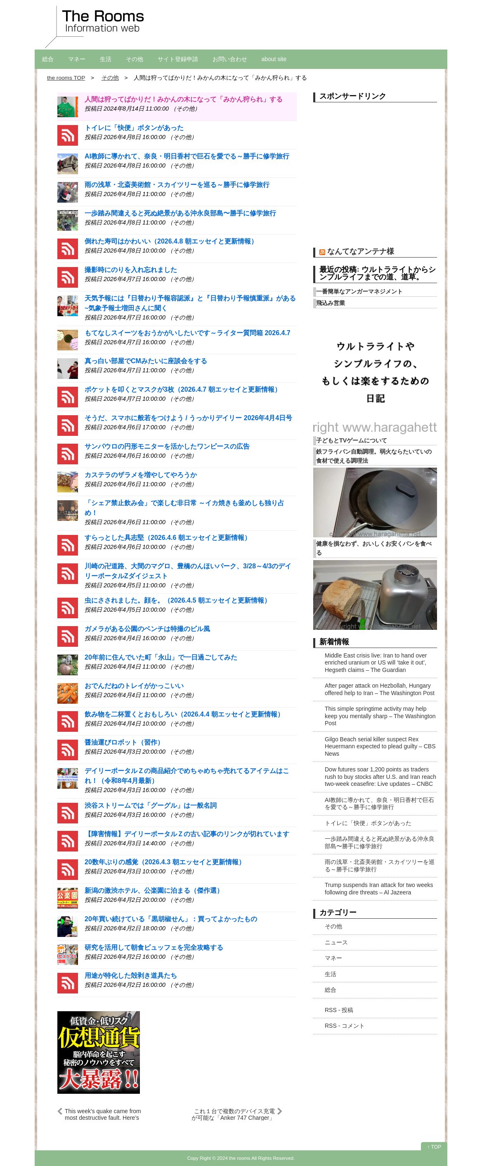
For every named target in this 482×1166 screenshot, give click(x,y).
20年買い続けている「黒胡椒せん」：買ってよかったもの (171, 918)
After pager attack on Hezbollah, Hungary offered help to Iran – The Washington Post (380, 689)
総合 (48, 59)
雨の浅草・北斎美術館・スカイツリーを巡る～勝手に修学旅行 (177, 184)
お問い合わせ (230, 59)
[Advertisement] (375, 177)
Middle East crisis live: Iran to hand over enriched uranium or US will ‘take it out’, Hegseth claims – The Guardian (376, 662)
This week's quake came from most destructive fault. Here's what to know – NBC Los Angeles (107, 1114)
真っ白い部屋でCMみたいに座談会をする (146, 360)
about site (274, 59)
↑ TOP (434, 1147)
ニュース (336, 942)
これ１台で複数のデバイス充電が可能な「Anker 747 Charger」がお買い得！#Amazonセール (233, 1114)
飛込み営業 (330, 303)
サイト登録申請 (178, 59)
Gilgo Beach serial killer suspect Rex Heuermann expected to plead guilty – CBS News (380, 746)
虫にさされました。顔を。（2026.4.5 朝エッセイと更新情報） (178, 600)
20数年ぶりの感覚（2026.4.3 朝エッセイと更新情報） (165, 862)
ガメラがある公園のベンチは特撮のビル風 (147, 628)
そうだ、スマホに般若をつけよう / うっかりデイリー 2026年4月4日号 (188, 417)
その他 (134, 59)
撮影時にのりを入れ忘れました (131, 269)
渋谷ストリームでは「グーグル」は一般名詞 (151, 805)
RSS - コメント (345, 1025)
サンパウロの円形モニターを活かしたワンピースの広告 (167, 446)
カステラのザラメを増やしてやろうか (141, 474)
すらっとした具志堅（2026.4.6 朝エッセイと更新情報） (168, 537)
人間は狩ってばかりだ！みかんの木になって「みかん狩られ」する (184, 99)
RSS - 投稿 (339, 1010)
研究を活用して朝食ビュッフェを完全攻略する (154, 947)
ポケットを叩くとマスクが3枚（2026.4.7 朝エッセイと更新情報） (183, 389)
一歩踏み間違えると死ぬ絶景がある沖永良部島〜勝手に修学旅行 (180, 213)
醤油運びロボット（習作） (124, 742)
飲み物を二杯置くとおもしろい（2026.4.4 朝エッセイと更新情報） (184, 714)
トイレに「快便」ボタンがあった (134, 127)
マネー (76, 59)
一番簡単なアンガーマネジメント (359, 291)
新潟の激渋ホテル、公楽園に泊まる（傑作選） (154, 890)
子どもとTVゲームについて (351, 440)
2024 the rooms (233, 1158)
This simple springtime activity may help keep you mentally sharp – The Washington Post (380, 715)
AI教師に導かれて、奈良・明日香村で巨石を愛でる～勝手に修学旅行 (187, 156)
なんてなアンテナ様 (360, 251)
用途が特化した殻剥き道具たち (131, 975)
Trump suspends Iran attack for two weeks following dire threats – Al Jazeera (379, 889)
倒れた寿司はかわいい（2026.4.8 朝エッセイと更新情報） (171, 241)
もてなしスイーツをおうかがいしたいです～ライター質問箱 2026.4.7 (188, 332)
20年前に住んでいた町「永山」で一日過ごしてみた (161, 657)
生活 (105, 59)
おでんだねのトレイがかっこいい (134, 685)
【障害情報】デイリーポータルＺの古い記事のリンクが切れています (187, 833)
